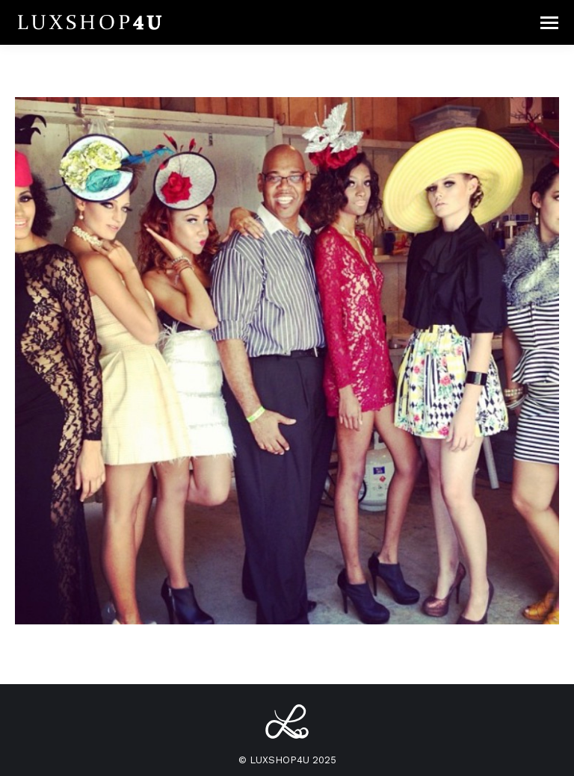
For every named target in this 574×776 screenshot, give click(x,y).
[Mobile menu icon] (549, 22)
